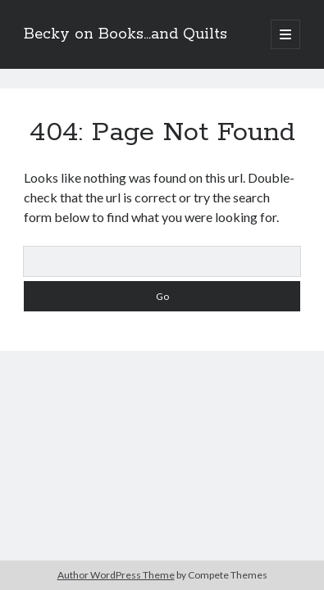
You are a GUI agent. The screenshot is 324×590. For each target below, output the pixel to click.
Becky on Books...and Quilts (125, 34)
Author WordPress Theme (116, 575)
